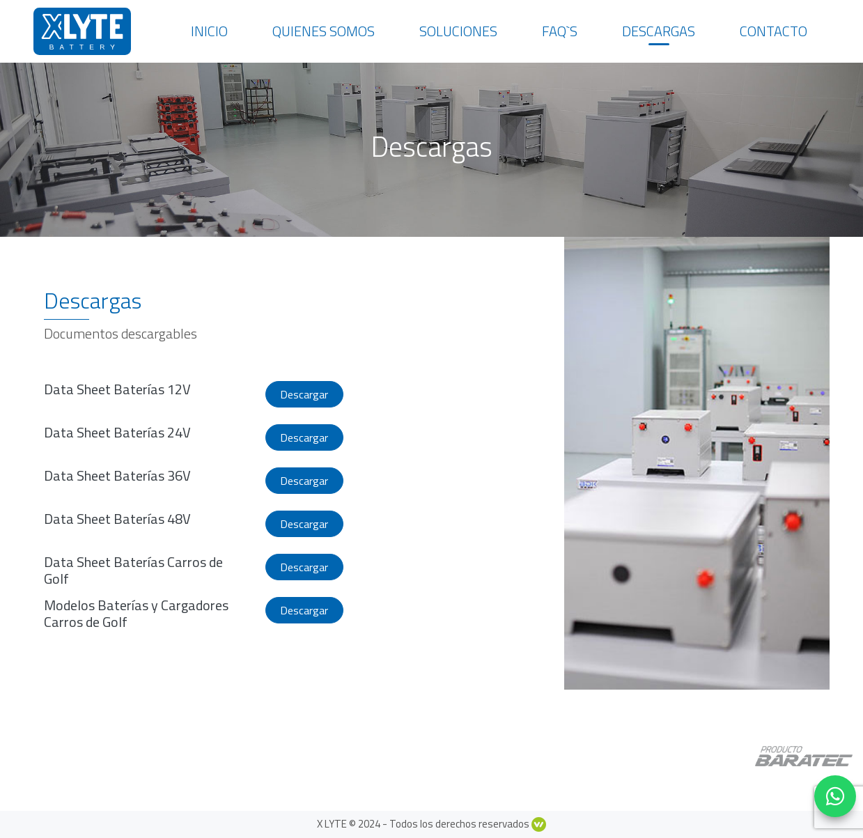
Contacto (773, 31)
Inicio (209, 31)
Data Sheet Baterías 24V (117, 432)
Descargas (658, 31)
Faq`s (559, 31)
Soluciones (458, 31)
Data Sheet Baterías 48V (117, 518)
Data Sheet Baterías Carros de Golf (133, 570)
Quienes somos (323, 31)
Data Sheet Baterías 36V (117, 475)
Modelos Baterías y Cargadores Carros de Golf (136, 613)
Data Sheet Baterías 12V (117, 389)
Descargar (304, 394)
